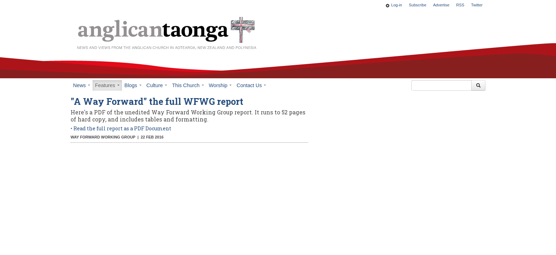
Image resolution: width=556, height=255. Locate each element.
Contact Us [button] (251, 85)
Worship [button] (220, 85)
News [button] (81, 85)
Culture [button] (156, 85)
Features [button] (107, 85)
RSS (460, 5)
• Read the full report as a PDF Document (121, 128)
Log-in (396, 5)
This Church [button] (188, 85)
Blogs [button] (132, 85)
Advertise (441, 5)
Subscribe (417, 5)
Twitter (477, 5)
